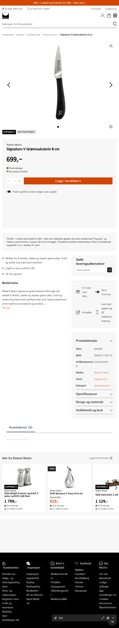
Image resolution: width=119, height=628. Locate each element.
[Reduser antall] (9, 181)
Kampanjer (81, 590)
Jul (28, 603)
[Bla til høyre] (110, 85)
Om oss (103, 574)
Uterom (79, 586)
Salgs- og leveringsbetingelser (11, 582)
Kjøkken (20, 34)
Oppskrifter (32, 578)
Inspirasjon (32, 574)
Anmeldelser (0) (21, 427)
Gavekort (80, 574)
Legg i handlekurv (68, 181)
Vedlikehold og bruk (89, 410)
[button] (110, 126)
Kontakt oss (8, 574)
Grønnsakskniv (50, 34)
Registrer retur (10, 599)
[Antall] (14, 181)
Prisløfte (87, 312)
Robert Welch (14, 144)
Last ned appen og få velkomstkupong (106, 312)
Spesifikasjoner (86, 394)
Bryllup (30, 582)
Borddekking (82, 578)
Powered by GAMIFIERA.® (18, 439)
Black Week (32, 599)
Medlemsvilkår (59, 599)
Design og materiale (89, 402)
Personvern (105, 603)
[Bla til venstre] (8, 85)
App (101, 590)
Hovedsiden (7, 34)
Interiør (79, 582)
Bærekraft (105, 578)
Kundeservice (111, 8)
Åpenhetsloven (107, 607)
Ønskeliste (32, 590)
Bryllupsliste (33, 586)
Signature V (100, 379)
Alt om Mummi (34, 595)
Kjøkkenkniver (33, 34)
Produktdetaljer (86, 340)
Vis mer (6, 308)
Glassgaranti (58, 586)
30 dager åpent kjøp (12, 8)
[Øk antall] (20, 181)
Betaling (7, 611)
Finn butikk (96, 8)
